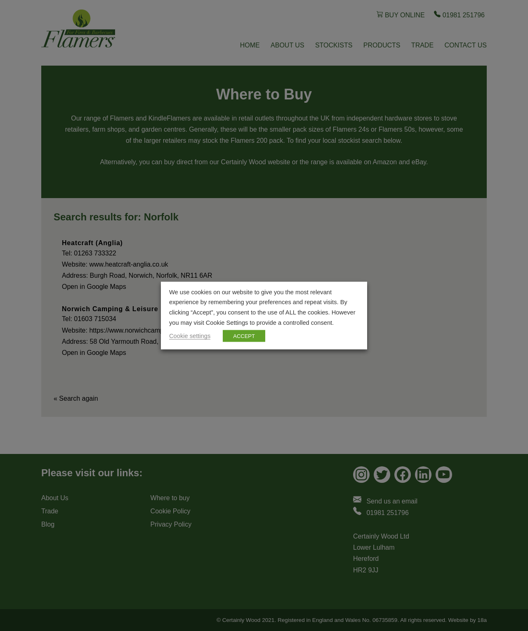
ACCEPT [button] (244, 336)
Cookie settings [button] (189, 336)
